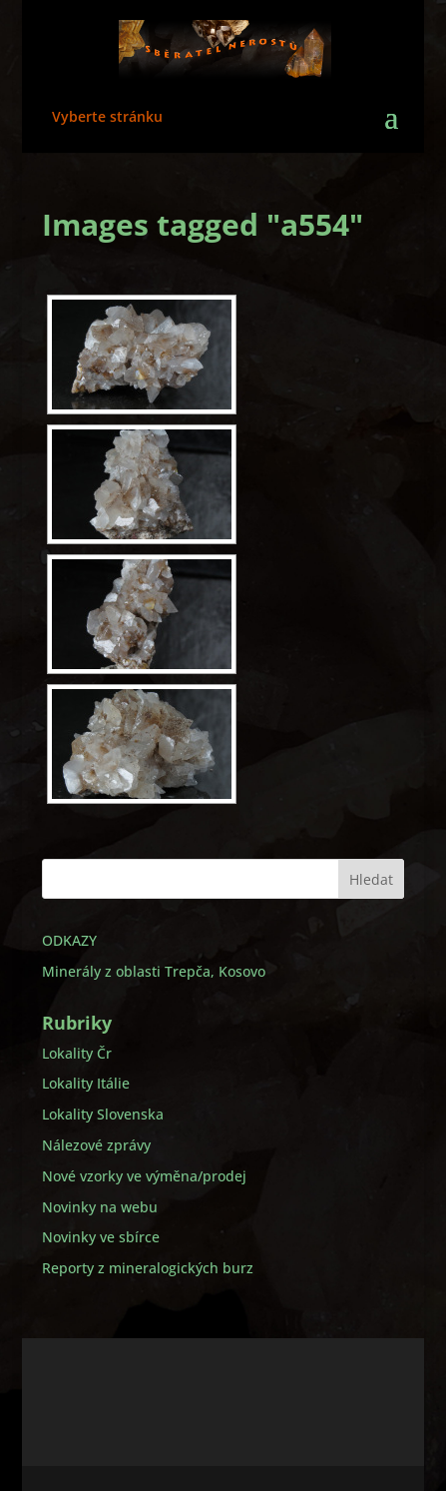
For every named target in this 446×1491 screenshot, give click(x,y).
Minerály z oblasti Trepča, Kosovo (153, 971)
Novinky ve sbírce (101, 1236)
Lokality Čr (77, 1053)
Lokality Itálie (86, 1083)
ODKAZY (69, 940)
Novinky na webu (100, 1206)
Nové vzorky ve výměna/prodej (144, 1175)
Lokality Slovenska (103, 1114)
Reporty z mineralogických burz (147, 1267)
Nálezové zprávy (96, 1144)
